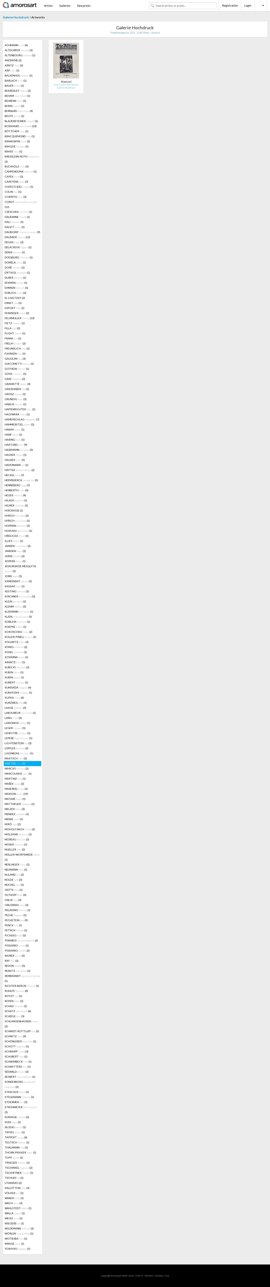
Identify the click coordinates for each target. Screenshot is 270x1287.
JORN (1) (13, 576)
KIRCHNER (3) (20, 596)
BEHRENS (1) (15, 100)
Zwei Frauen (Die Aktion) (66, 84)
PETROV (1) (16, 930)
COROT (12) (21, 204)
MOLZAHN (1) (18, 834)
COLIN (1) (13, 191)
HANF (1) (13, 434)
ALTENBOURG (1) (20, 55)
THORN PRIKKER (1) (20, 1152)
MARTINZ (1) (15, 778)
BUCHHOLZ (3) (16, 166)
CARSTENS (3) (16, 181)
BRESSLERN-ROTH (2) (22, 159)
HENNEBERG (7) (17, 485)
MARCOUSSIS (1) (18, 773)
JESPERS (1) (15, 561)
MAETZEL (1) (15, 763)
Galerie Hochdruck (16, 17)
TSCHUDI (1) (14, 1177)
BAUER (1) (14, 85)
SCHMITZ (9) (15, 1036)
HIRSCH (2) (17, 515)
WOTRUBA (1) (16, 1238)
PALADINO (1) (17, 910)
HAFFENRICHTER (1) (20, 409)
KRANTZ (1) (15, 662)
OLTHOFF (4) (15, 894)
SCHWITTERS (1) (18, 1066)
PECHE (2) (15, 915)
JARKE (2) (15, 556)
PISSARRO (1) (17, 945)
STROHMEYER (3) (21, 1110)
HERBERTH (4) (16, 490)
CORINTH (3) (15, 196)
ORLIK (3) (13, 900)
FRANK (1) (13, 338)
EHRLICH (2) (15, 292)
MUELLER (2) (15, 849)
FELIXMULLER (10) (19, 318)
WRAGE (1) (14, 1243)
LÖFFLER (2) (16, 748)
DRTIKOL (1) (17, 272)
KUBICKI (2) (17, 667)
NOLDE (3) (13, 879)
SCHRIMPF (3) (16, 1051)
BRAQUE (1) (16, 146)
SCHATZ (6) (18, 1011)
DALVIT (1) (15, 227)
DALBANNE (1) (17, 216)
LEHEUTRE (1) (17, 733)
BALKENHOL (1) (18, 75)
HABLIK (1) (15, 404)
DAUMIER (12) (17, 237)
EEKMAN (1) (16, 282)
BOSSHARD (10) (21, 126)
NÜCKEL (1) (14, 884)
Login (247, 5)
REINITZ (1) (17, 970)
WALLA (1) (15, 1213)
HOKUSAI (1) (18, 530)
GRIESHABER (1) (17, 389)
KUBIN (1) (14, 672)
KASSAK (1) (15, 586)
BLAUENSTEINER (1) (21, 121)
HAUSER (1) (15, 454)
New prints (84, 5)
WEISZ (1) (13, 1218)
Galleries (64, 5)
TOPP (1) (14, 1157)
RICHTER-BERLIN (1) (22, 985)
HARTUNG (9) (16, 444)
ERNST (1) (13, 302)
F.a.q (167, 1275)
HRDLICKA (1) (16, 535)
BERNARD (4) (19, 110)
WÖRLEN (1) (19, 1233)
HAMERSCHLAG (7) (22, 419)
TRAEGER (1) (17, 1162)
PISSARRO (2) (17, 950)
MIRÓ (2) (13, 824)
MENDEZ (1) (17, 814)
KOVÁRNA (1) (16, 657)
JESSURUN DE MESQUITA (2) (20, 569)
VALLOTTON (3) (17, 1188)
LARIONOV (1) (17, 722)
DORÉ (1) (15, 267)
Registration (230, 5)
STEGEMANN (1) (19, 1097)
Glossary (159, 1275)
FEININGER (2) (17, 313)
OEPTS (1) (13, 889)
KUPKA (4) (14, 697)
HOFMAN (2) (17, 525)
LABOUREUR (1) (20, 712)
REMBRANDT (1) (22, 978)
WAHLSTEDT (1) (18, 1208)
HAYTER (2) (19, 470)
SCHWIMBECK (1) (18, 1061)
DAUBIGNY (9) (22, 232)
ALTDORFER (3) (19, 50)
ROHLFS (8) (16, 990)
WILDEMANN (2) (19, 1228)
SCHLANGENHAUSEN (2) (21, 1024)
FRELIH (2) (15, 343)
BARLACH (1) (15, 80)
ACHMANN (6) (16, 45)
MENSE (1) (14, 819)
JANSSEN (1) (15, 551)
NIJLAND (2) (14, 874)
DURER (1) (15, 277)
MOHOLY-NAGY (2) (20, 829)
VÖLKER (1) (14, 1193)
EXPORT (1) (14, 308)
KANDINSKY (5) (18, 581)
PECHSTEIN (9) (16, 920)
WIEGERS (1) (14, 1223)
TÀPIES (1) (15, 1132)
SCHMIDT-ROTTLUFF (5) (22, 1031)
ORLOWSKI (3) (16, 905)
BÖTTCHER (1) (16, 131)
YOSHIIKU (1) (17, 1248)
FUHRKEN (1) (15, 353)
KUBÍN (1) (14, 677)
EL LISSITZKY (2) (15, 297)
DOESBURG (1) (19, 257)
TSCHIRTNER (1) (19, 1172)
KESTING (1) (17, 591)
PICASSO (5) (15, 935)
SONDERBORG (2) (20, 1084)
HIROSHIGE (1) (14, 510)
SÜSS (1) (13, 1122)
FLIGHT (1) (15, 333)
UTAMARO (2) (13, 1182)
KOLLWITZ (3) (16, 642)
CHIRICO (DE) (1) (19, 186)
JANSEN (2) (18, 546)
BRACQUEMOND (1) (20, 136)
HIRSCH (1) (17, 520)
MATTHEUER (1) (19, 804)
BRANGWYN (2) (17, 141)
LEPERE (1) (18, 738)
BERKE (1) (14, 105)
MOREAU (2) (17, 839)
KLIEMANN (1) (19, 611)
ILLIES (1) (14, 540)
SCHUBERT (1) (16, 1056)
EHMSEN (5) (16, 287)
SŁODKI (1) (15, 1127)
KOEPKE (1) (15, 626)
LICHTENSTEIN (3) (18, 743)
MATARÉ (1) (15, 798)
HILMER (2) (16, 505)
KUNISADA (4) (18, 687)
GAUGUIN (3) (15, 358)
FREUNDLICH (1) (17, 348)
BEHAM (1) (17, 95)
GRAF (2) (15, 378)
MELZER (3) (15, 809)
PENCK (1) (13, 925)
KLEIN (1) (15, 601)
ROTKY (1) (13, 996)
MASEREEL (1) (16, 788)
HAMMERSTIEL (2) (19, 424)
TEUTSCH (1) (17, 1142)
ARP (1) (12, 70)
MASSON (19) (16, 793)
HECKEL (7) (14, 475)
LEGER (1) (15, 728)
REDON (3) (15, 965)
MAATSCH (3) (16, 758)
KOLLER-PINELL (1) (20, 636)
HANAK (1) (14, 429)
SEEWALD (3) (16, 1071)
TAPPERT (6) (16, 1137)
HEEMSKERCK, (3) (21, 480)
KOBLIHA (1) (17, 621)
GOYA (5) (15, 373)
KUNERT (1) (16, 682)
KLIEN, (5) (18, 616)
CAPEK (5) (14, 176)
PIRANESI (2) (21, 940)
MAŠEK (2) (14, 783)
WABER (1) (14, 1198)
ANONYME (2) (13, 60)
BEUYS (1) (14, 116)
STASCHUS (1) (17, 1092)
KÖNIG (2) (16, 647)
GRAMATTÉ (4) (17, 384)
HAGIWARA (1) (17, 414)
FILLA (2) (12, 328)
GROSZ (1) (15, 394)
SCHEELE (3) (14, 1016)
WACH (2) (13, 1203)
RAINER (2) (15, 955)
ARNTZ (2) (14, 65)
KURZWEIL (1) (16, 702)
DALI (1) (14, 222)
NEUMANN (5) (16, 869)
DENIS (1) (15, 252)
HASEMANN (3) (19, 449)
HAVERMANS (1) (16, 464)
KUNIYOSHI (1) (18, 692)
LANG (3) (13, 717)
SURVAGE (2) (17, 1117)
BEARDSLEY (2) (18, 90)
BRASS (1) (13, 151)
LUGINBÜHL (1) (19, 753)
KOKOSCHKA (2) (18, 631)
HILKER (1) (16, 500)
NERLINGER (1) (17, 864)
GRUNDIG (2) (15, 399)
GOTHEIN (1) (17, 368)
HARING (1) (15, 439)
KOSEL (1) (16, 652)
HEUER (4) (15, 495)
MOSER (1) (16, 844)
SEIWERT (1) (20, 1076)
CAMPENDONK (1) (21, 171)
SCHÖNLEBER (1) (20, 1041)
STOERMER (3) (16, 1102)
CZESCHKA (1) (18, 211)
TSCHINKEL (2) (18, 1167)
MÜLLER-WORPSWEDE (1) (22, 857)
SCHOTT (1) (17, 1046)
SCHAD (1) (16, 1006)
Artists (48, 5)
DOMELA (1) (15, 262)
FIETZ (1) (15, 323)
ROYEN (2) (14, 1001)
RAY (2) (11, 960)
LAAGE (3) (15, 707)
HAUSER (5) (15, 459)
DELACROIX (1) (18, 247)
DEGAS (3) (14, 242)
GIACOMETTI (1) (19, 363)
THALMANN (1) (16, 1147)
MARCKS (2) (16, 768)
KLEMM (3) (15, 606)
